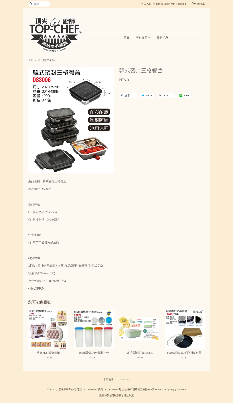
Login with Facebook (175, 3)
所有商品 (143, 37)
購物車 (201, 3)
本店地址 (108, 379)
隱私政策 (116, 395)
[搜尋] (39, 4)
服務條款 (104, 395)
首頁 (126, 37)
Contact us (124, 379)
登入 (143, 3)
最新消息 (162, 37)
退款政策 (129, 395)
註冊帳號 (158, 3)
